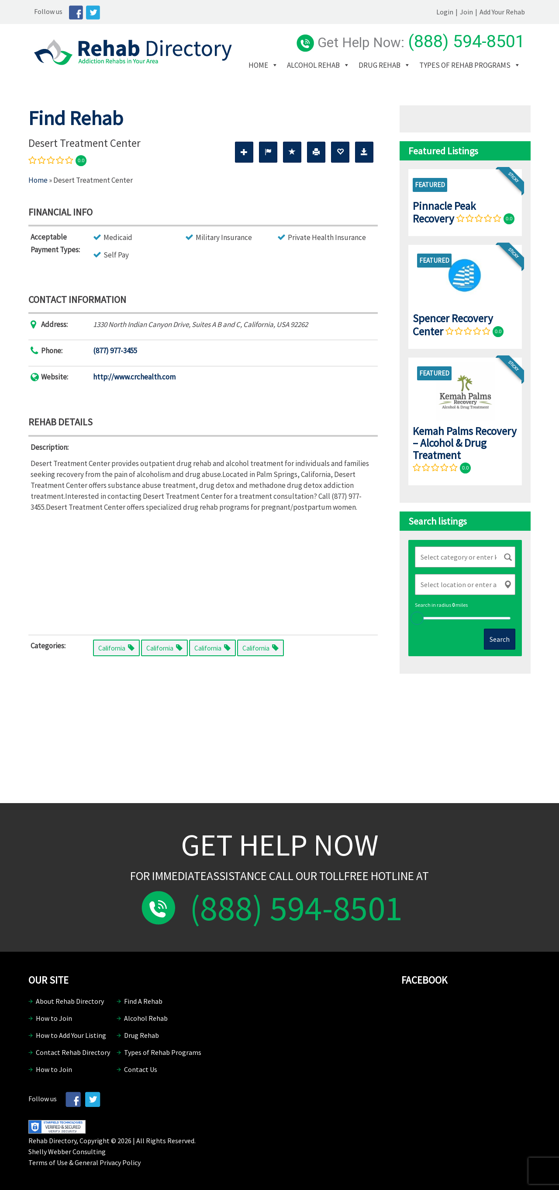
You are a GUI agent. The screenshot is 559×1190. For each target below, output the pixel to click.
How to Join (54, 1018)
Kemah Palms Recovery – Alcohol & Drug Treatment (465, 443)
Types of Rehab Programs (305, 78)
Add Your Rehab (508, 11)
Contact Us (140, 1069)
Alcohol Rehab (324, 65)
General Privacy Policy (108, 1162)
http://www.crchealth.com (134, 377)
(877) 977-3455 (115, 350)
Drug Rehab (391, 65)
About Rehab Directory (70, 1001)
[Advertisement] (203, 571)
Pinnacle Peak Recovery (444, 212)
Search (500, 639)
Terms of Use (48, 1162)
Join (472, 11)
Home (270, 65)
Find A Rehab (143, 1001)
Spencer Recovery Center (453, 324)
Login (450, 11)
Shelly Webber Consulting (67, 1151)
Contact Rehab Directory (73, 1052)
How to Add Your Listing (71, 1035)
